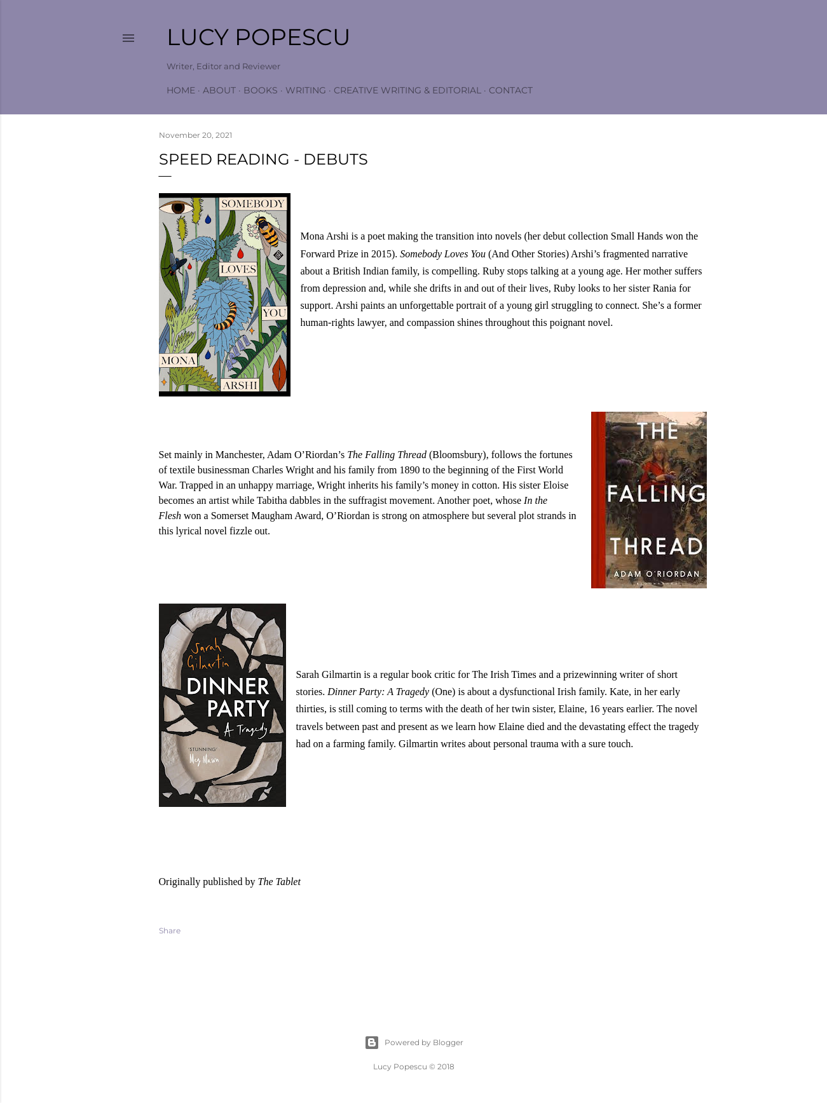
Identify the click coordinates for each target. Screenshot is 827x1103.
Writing (305, 90)
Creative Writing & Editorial (407, 90)
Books (260, 90)
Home (181, 90)
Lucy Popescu (259, 37)
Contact (511, 90)
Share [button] (170, 930)
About (219, 90)
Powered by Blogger (413, 1042)
